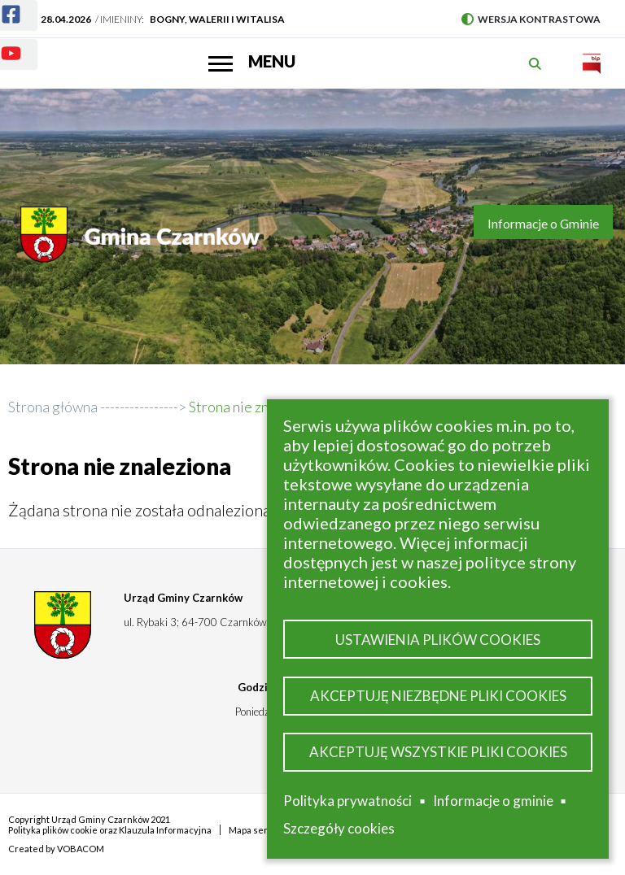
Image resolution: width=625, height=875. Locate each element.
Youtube (1, 43)
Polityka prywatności (347, 800)
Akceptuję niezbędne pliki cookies (438, 695)
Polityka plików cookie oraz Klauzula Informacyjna (110, 830)
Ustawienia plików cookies (437, 639)
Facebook (1, 4)
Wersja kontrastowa (531, 19)
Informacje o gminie (493, 801)
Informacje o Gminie (543, 223)
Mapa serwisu (258, 830)
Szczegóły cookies (339, 828)
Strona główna (53, 407)
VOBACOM (80, 848)
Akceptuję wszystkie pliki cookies (438, 751)
